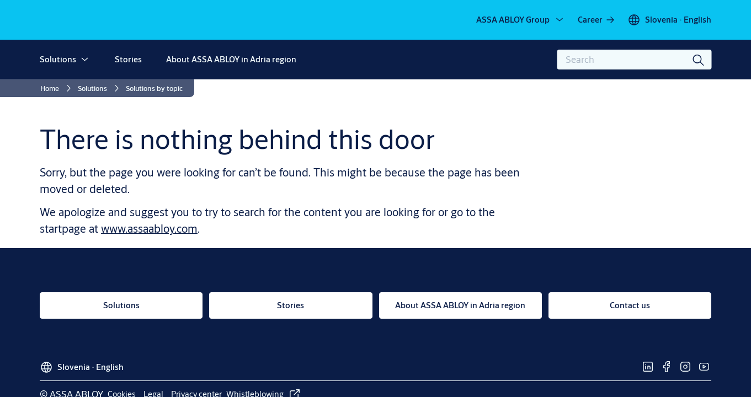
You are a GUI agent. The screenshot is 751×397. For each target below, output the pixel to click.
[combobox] (634, 59)
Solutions (58, 59)
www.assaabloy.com (149, 228)
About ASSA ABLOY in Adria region (231, 59)
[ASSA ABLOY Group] (520, 19)
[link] (596, 20)
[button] (84, 59)
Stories (128, 59)
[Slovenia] (669, 20)
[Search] (698, 59)
